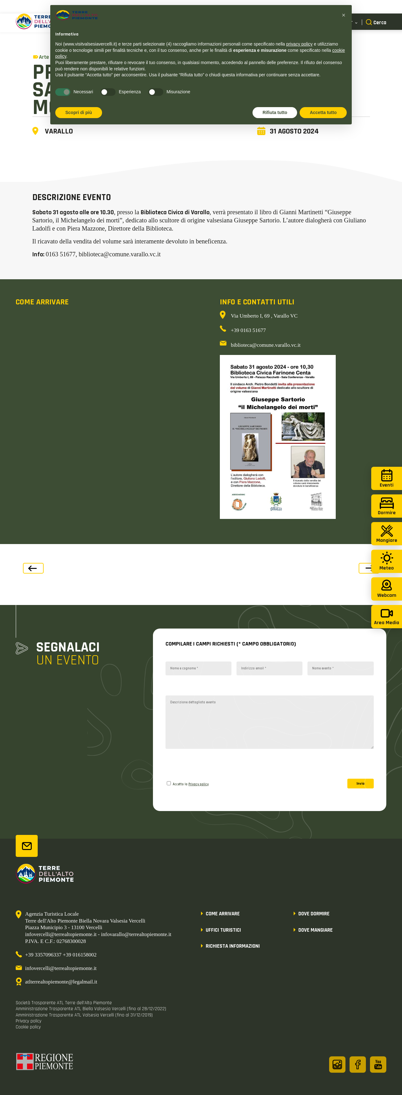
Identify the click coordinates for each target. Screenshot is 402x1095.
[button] (344, 15)
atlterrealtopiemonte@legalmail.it (61, 982)
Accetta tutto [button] (323, 112)
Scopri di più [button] (78, 112)
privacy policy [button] (299, 43)
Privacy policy (198, 784)
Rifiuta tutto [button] (275, 112)
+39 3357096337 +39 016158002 (60, 955)
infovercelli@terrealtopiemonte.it (61, 968)
